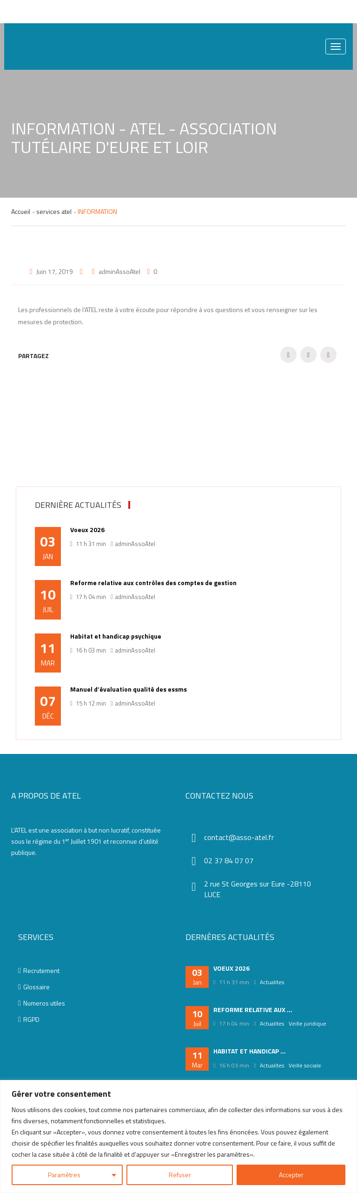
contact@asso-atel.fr (239, 837)
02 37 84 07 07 (228, 860)
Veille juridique (307, 1023)
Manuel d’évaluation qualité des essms (128, 689)
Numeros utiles (41, 1003)
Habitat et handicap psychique (115, 636)
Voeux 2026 (87, 529)
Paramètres (64, 1175)
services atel (54, 211)
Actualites (272, 982)
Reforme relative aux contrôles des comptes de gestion (153, 582)
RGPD (29, 1019)
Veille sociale (305, 1065)
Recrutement (39, 970)
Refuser (180, 1175)
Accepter (291, 1175)
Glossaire (34, 987)
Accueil (20, 211)
